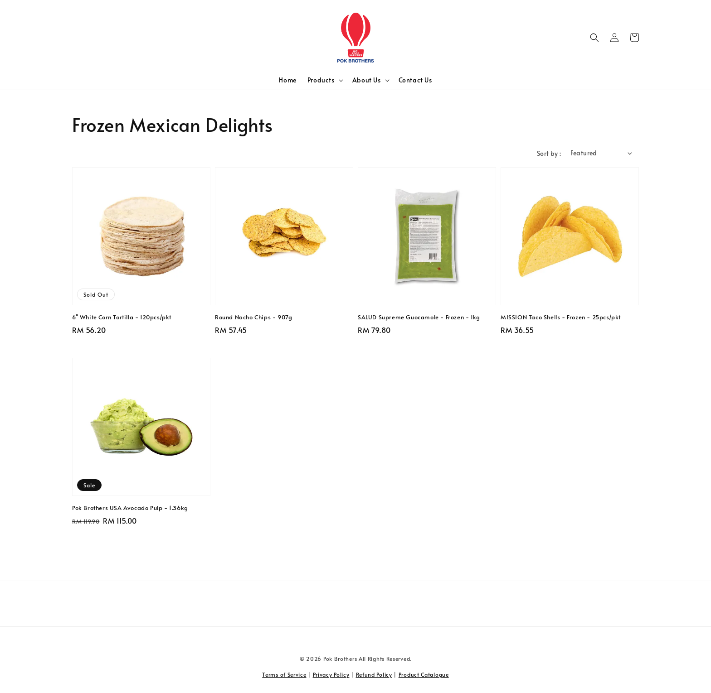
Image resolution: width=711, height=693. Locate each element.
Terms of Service (284, 674)
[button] (594, 38)
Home (287, 80)
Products (321, 80)
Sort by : (549, 153)
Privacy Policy (331, 674)
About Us (366, 80)
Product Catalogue (424, 674)
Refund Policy (374, 674)
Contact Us (415, 80)
